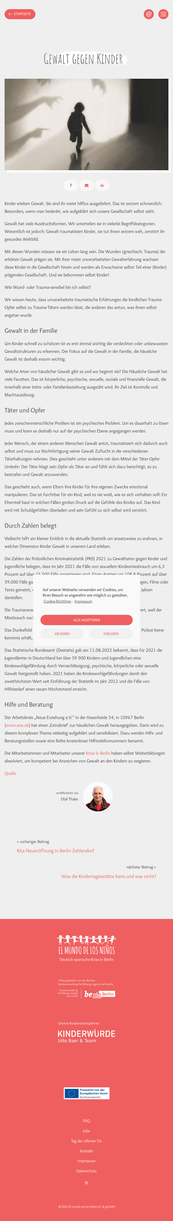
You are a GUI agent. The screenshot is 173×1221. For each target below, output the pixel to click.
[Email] (86, 185)
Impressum (87, 1160)
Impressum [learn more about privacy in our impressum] (83, 601)
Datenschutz (86, 1170)
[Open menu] (163, 14)
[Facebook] (71, 185)
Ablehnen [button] (62, 634)
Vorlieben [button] (111, 634)
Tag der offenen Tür (86, 1140)
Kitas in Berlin (98, 753)
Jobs (86, 1130)
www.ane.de (17, 725)
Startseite (22, 14)
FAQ (86, 1120)
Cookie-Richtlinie (57, 601)
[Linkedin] (102, 185)
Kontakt (86, 1150)
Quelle (10, 773)
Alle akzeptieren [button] (86, 620)
